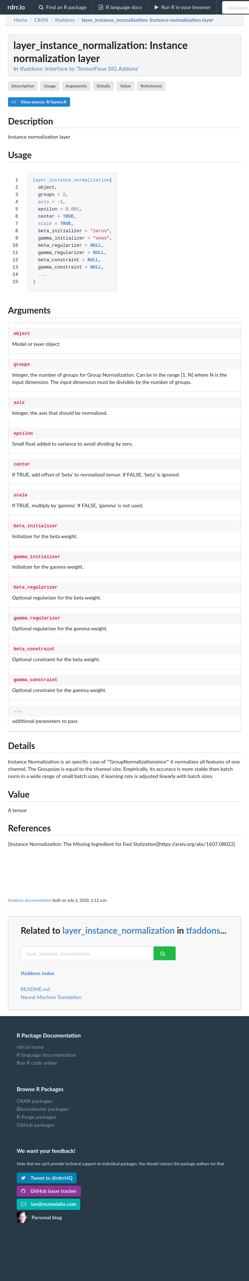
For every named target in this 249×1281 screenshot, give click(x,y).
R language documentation (46, 1045)
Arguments (76, 86)
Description (23, 86)
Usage (50, 86)
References (151, 86)
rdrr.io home (30, 1037)
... (42, 275)
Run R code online (37, 1053)
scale (45, 224)
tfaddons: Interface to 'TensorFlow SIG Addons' (79, 68)
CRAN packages (34, 1091)
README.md (35, 980)
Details (103, 86)
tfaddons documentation (30, 890)
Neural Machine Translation (51, 988)
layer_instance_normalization (71, 180)
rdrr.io (16, 7)
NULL (95, 246)
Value (125, 86)
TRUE (68, 217)
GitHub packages (36, 1115)
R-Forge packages (36, 1107)
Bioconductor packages (42, 1099)
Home (20, 19)
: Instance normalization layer (147, 19)
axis (43, 202)
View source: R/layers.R (39, 102)
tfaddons (203, 921)
